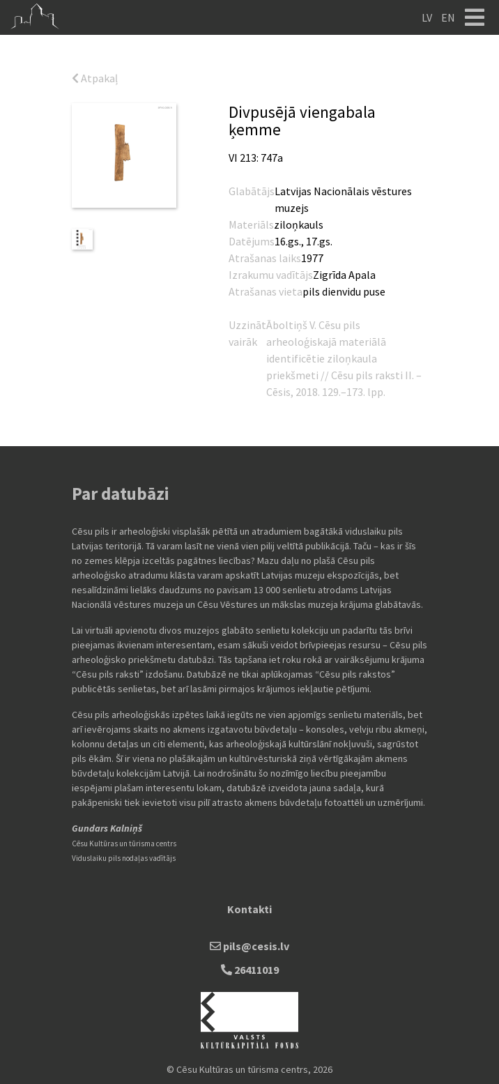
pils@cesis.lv (249, 946)
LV (427, 17)
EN (448, 17)
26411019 (250, 970)
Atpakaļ (95, 78)
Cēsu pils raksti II (371, 375)
